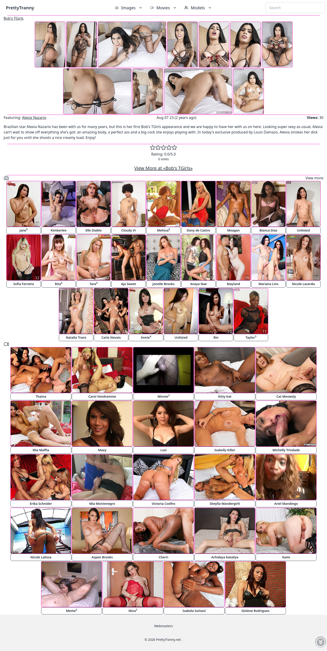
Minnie (164, 396)
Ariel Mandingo (286, 503)
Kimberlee (59, 230)
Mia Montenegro (102, 503)
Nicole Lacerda (303, 284)
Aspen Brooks (102, 557)
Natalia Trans (76, 337)
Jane (24, 230)
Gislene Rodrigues (255, 611)
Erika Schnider (41, 503)
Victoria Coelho (163, 503)
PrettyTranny (20, 8)
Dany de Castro (198, 230)
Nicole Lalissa (40, 557)
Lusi (163, 450)
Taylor (250, 337)
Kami (286, 557)
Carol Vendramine (102, 396)
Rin (215, 337)
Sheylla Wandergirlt (225, 503)
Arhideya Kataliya (224, 557)
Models (198, 7)
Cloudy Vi (128, 230)
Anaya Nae (198, 284)
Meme (71, 610)
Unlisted (303, 230)
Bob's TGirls (13, 18)
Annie (146, 337)
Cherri (163, 557)
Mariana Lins (268, 284)
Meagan (233, 230)
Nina (133, 610)
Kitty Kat (225, 396)
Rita (58, 283)
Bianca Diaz (268, 230)
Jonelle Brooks (163, 284)
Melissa (163, 230)
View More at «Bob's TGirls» (163, 168)
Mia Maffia (41, 450)
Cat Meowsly (286, 396)
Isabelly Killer (224, 450)
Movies (163, 7)
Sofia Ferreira (23, 284)
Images (129, 7)
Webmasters (163, 626)
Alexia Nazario (34, 117)
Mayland (233, 284)
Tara (93, 283)
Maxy (102, 450)
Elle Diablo (93, 230)
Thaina (41, 396)
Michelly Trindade (286, 450)
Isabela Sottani (194, 611)
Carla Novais (111, 337)
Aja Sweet (128, 284)
